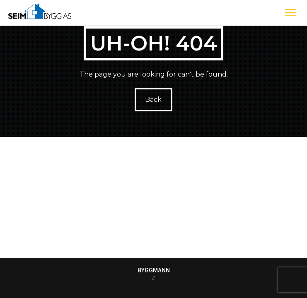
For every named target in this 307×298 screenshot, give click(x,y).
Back (153, 99)
